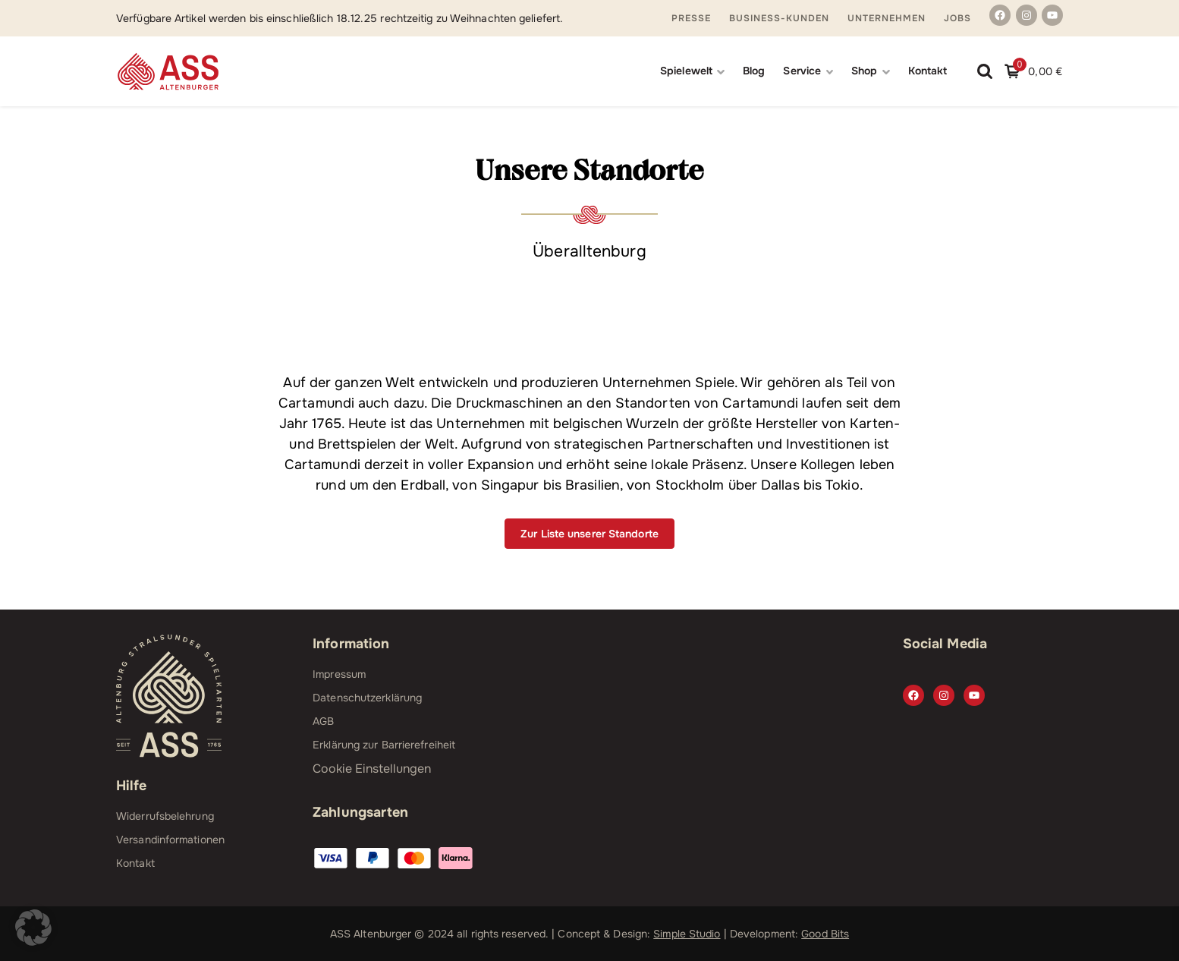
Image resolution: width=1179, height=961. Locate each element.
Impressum (339, 674)
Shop (864, 70)
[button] (33, 927)
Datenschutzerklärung (367, 697)
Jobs (957, 18)
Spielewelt (686, 70)
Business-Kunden (779, 18)
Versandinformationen (170, 839)
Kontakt (928, 70)
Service (802, 70)
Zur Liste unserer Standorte (589, 533)
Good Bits (825, 934)
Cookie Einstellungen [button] (372, 769)
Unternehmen (886, 18)
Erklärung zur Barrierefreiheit (384, 744)
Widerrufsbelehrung (165, 816)
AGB (323, 721)
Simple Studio (686, 934)
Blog (754, 70)
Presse (691, 18)
